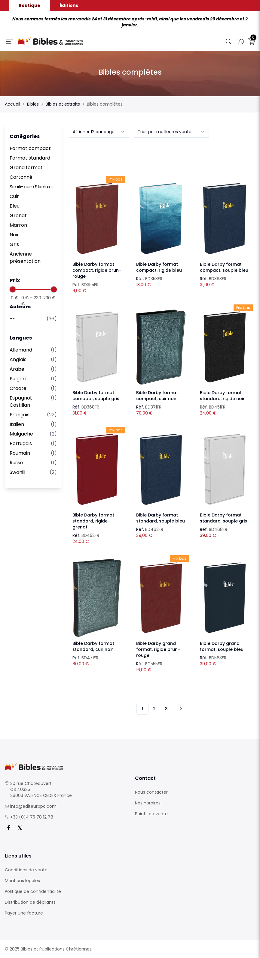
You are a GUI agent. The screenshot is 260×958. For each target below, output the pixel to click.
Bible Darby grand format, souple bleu (221, 646)
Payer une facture (24, 913)
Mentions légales (22, 881)
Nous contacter (151, 792)
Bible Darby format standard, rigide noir (222, 396)
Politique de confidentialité (33, 891)
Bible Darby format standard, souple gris (223, 518)
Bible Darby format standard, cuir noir (93, 646)
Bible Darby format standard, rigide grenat (93, 521)
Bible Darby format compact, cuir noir (157, 396)
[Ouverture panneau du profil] (241, 42)
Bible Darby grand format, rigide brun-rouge (158, 649)
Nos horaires (148, 803)
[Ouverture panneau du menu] (9, 41)
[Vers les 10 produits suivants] (180, 709)
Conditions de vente (26, 870)
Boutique (29, 5)
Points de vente (151, 814)
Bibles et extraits (63, 104)
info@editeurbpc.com (33, 806)
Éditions (69, 5)
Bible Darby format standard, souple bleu (160, 518)
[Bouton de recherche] (228, 41)
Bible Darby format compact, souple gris (95, 396)
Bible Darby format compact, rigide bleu (159, 267)
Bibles (33, 104)
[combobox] (99, 132)
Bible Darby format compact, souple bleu (224, 267)
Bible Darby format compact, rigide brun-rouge (96, 270)
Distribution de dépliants (30, 902)
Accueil (12, 104)
